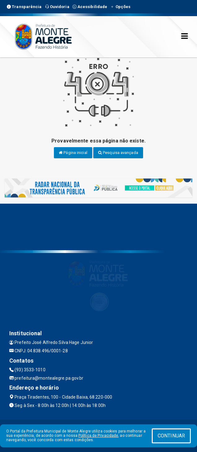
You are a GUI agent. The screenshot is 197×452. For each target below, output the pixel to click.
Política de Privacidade (98, 435)
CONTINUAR (171, 436)
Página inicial (73, 152)
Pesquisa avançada (118, 152)
